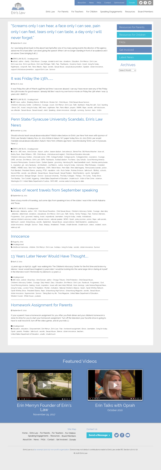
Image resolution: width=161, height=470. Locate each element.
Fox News (71, 160)
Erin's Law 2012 (16, 64)
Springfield (95, 173)
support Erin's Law (41, 69)
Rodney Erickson (77, 170)
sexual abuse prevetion (73, 67)
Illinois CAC (16, 107)
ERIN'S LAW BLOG (19, 59)
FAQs (99, 3)
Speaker (86, 67)
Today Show (96, 176)
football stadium (61, 160)
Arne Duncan (32, 151)
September (47, 222)
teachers (80, 331)
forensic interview (98, 214)
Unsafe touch (74, 178)
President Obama (28, 170)
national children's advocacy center (24, 219)
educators (24, 329)
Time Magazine (63, 293)
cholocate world (39, 157)
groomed (28, 216)
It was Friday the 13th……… (32, 78)
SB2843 (96, 170)
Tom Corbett (26, 178)
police (104, 168)
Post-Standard (16, 170)
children (32, 247)
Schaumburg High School (55, 291)
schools (103, 170)
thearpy (47, 225)
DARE (13, 160)
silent (46, 110)
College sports (69, 157)
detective (15, 214)
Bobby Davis (15, 154)
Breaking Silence (33, 102)
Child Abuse (35, 61)
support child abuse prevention (22, 69)
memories (80, 165)
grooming (58, 162)
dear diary (104, 211)
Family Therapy (81, 214)
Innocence (20, 236)
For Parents (63, 11)
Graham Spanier (47, 162)
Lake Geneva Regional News (96, 285)
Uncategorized (32, 59)
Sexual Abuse (59, 67)
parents (19, 331)
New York (32, 168)
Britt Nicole (44, 102)
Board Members (145, 11)
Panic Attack (64, 107)
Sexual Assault (37, 110)
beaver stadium (55, 151)
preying (39, 170)
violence (98, 178)
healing (36, 216)
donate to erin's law (55, 61)
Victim (99, 110)
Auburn (40, 151)
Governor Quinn (75, 64)
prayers (72, 107)
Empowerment (35, 329)
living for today (93, 64)
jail (23, 165)
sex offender (15, 110)
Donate (132, 3)
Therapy (78, 176)
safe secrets (101, 219)
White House (28, 296)
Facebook (85, 282)
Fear (57, 64)
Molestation (39, 288)
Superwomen (29, 293)
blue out (101, 151)
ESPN (43, 160)
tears (94, 110)
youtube (38, 296)
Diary (52, 282)
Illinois (84, 329)
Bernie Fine (77, 151)
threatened (55, 225)
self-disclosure (99, 107)
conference (36, 105)
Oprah (71, 219)
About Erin (82, 3)
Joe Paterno (52, 165)
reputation (51, 170)
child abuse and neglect (56, 154)
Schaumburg (30, 222)
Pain (29, 67)
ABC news (16, 102)
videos (91, 225)
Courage (44, 61)
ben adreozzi (67, 151)
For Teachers (77, 11)
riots (58, 170)
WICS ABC (54, 181)
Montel (47, 288)
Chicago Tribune (59, 280)
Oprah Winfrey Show (18, 291)
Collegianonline (82, 157)
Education (75, 61)
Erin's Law (93, 61)
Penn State (65, 168)
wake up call (15, 227)
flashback (81, 105)
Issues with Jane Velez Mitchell (61, 285)
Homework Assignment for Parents (41, 305)
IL (11, 165)
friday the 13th (91, 105)
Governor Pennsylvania (19, 162)
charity (27, 61)
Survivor (52, 69)
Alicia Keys (31, 280)
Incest (85, 64)
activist (15, 61)
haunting (105, 105)
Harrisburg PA (68, 162)
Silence (59, 331)
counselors (93, 157)
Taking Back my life (50, 293)
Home (25, 433)
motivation (54, 288)
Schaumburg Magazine (74, 291)
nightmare (51, 107)
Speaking (52, 110)
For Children (91, 11)
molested (100, 165)
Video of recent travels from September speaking (54, 190)
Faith (53, 64)
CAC (35, 211)
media (78, 216)
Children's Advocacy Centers (21, 157)
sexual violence (68, 222)
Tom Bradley (15, 178)
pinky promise (80, 219)
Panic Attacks (37, 67)
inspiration (17, 165)
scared (22, 222)
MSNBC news (22, 168)
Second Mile (15, 173)
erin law (19, 160)
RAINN (79, 107)
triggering (35, 178)
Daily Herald (45, 282)
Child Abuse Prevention (46, 211)
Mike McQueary (90, 165)
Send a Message (98, 435)
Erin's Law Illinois (29, 64)
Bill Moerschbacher (90, 151)
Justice (60, 165)
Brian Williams (26, 154)
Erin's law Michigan (43, 64)
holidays (57, 247)
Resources (130, 11)
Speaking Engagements (111, 11)
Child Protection (72, 280)
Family (72, 214)
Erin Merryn (84, 61)
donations (67, 61)
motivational (86, 216)
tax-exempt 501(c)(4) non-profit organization (51, 450)
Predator (26, 331)
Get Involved (119, 3)
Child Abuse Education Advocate (78, 154)
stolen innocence (96, 67)
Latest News (126, 57)
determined (24, 214)
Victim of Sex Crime (87, 178)
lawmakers (59, 216)
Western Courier (17, 296)
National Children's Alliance (69, 288)
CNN (48, 157)
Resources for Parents (131, 27)
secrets (50, 67)
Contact (107, 3)
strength (73, 110)
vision (104, 225)
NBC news (42, 107)
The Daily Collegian (67, 176)
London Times (28, 288)
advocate (16, 211)
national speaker (56, 219)
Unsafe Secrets (71, 225)
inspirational (50, 216)
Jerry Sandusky (30, 165)
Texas (41, 225)
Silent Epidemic (78, 173)
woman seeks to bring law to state (71, 181)
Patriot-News (56, 168)
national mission (43, 219)
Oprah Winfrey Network (94, 288)
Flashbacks (64, 64)
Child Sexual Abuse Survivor (79, 102)
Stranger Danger (30, 176)
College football (57, 157)
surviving (80, 110)
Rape (45, 67)
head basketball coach (82, 162)
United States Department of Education (54, 178)
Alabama (24, 211)
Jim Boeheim (42, 165)
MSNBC (13, 168)
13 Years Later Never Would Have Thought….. (50, 256)
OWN (48, 168)
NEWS (66, 219)
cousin (51, 105)
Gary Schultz (81, 160)
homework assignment (72, 329)
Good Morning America (95, 160)
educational (42, 214)
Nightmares (15, 67)
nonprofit (23, 67)
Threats (62, 225)
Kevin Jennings (78, 285)
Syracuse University (52, 176)
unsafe (42, 334)
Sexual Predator (66, 173)
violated (98, 225)
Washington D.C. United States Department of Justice (30, 181)
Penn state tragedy (77, 168)
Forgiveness (15, 216)
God (98, 105)
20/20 (15, 151)
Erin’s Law (50, 11)
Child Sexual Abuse (63, 211)
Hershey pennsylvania (99, 162)
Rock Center (65, 170)
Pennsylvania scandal (93, 168)
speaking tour (93, 222)
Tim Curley (87, 176)
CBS (34, 154)
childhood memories (20, 247)
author (21, 61)
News (91, 3)
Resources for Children (132, 34)
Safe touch (88, 170)
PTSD (45, 170)
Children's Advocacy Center (21, 105)
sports (87, 173)
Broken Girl (54, 102)
